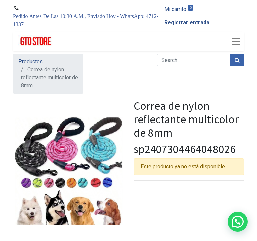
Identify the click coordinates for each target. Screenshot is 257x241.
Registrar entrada (186, 22)
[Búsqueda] (237, 60)
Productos (30, 61)
